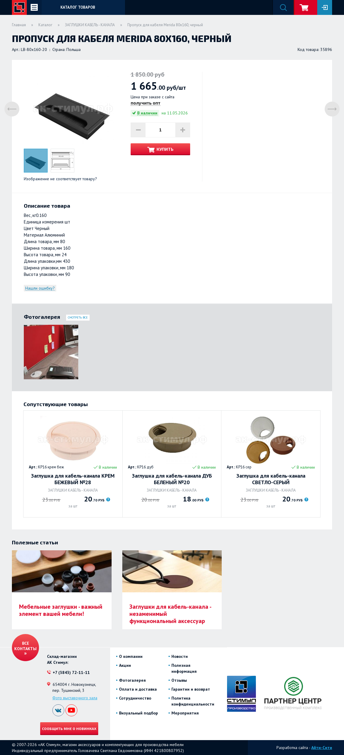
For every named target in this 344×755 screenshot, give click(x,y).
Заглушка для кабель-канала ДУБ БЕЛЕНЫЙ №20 (172, 479)
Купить (165, 149)
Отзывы (179, 680)
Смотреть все (78, 317)
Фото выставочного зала (74, 697)
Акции (125, 665)
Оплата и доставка (138, 689)
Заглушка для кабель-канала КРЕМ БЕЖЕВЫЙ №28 (73, 479)
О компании (131, 656)
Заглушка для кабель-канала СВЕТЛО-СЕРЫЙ (270, 479)
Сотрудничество (135, 698)
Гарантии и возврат (190, 689)
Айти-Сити (321, 747)
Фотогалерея (132, 680)
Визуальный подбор (138, 713)
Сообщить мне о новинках (69, 728)
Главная (19, 24)
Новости (179, 656)
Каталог (45, 24)
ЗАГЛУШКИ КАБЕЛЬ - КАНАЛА (90, 24)
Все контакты (25, 646)
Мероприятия (185, 713)
